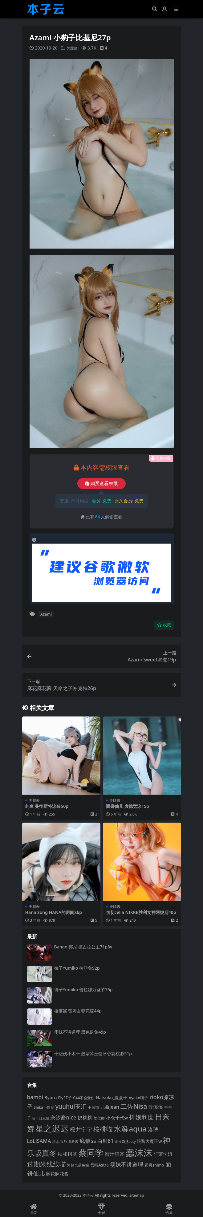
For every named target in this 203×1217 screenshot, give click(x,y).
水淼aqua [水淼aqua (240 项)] (130, 1128)
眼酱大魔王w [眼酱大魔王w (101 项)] (149, 1141)
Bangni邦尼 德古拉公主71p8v (83, 946)
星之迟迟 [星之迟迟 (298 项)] (52, 1128)
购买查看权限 (101, 483)
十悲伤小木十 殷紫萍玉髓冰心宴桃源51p (93, 1053)
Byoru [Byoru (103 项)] (50, 1097)
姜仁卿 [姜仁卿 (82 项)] (99, 1118)
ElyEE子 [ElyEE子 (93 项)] (65, 1097)
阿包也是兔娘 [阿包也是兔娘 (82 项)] (78, 1165)
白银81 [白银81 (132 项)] (105, 1140)
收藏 (164, 625)
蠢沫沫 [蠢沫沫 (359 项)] (139, 1152)
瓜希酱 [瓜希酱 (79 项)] (73, 1141)
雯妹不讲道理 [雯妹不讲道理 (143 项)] (126, 1164)
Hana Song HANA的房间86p (53, 912)
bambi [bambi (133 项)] (35, 1096)
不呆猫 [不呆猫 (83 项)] (93, 1107)
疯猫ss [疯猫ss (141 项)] (87, 1140)
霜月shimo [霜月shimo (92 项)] (154, 1164)
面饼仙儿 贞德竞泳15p (127, 806)
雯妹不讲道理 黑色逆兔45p (80, 1032)
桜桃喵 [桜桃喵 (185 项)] (103, 1128)
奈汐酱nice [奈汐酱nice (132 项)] (63, 1117)
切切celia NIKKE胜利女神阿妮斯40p (141, 912)
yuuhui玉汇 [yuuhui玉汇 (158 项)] (71, 1106)
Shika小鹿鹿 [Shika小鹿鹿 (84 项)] (44, 1107)
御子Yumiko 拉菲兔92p (77, 968)
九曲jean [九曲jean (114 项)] (109, 1107)
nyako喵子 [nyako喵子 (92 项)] (138, 1097)
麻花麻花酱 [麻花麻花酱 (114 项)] (57, 1173)
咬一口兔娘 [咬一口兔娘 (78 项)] (40, 1118)
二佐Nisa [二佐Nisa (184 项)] (133, 1106)
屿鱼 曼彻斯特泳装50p (46, 806)
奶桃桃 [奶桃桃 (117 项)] (85, 1117)
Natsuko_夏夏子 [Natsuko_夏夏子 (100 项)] (112, 1097)
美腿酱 (73, 48)
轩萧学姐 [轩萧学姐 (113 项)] (163, 1154)
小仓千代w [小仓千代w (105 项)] (117, 1118)
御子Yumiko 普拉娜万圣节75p (83, 989)
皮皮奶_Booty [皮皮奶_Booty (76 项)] (125, 1141)
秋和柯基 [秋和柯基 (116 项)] (67, 1153)
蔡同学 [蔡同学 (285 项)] (91, 1152)
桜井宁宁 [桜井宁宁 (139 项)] (81, 1129)
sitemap (136, 1195)
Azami (46, 614)
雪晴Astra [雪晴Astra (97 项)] (99, 1164)
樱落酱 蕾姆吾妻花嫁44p (78, 1010)
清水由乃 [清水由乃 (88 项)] (59, 1141)
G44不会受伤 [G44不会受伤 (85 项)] (84, 1097)
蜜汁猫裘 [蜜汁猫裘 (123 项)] (114, 1153)
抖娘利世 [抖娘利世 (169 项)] (141, 1117)
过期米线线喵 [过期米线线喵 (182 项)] (46, 1163)
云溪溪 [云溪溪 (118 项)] (155, 1106)
